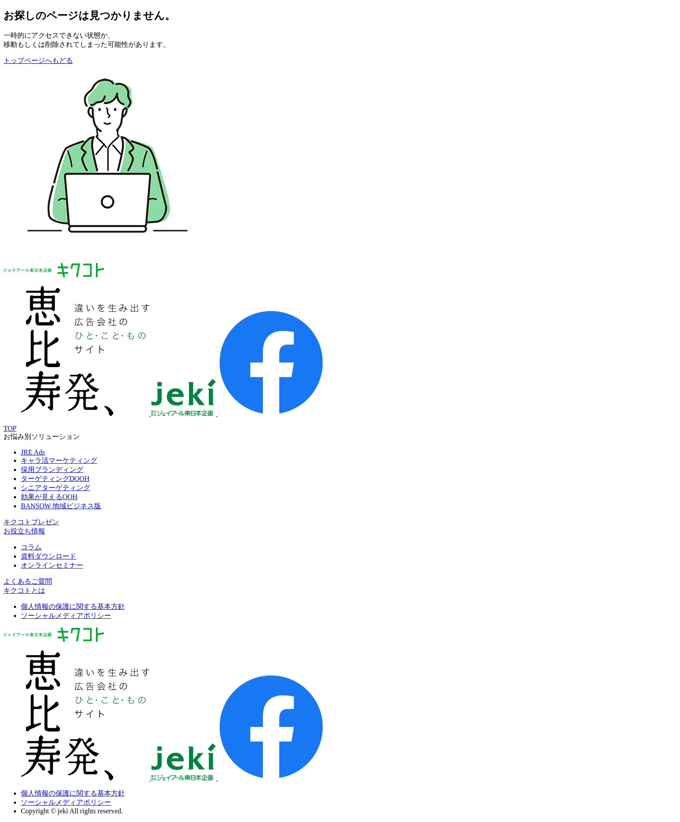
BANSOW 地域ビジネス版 (61, 506)
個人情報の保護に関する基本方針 (73, 606)
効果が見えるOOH (49, 496)
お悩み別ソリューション (41, 436)
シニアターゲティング (55, 487)
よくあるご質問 (27, 581)
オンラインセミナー (52, 565)
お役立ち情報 (24, 531)
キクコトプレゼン (31, 522)
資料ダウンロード (48, 556)
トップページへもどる (38, 60)
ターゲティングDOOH (55, 478)
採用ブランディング (52, 469)
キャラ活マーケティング (59, 460)
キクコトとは (24, 590)
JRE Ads (33, 452)
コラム (31, 547)
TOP (9, 428)
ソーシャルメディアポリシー (66, 615)
